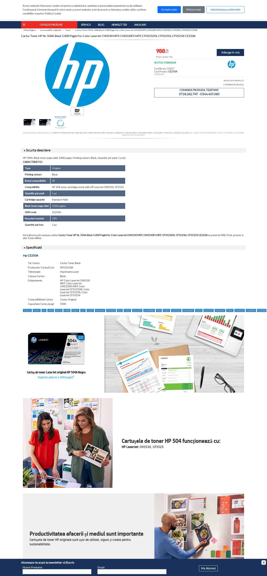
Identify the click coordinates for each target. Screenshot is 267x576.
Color (90, 310)
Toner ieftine (34, 238)
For (83, 310)
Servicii (86, 24)
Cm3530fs (149, 310)
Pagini (75, 310)
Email (100, 567)
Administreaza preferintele (225, 9)
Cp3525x (251, 310)
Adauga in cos (230, 52)
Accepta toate (169, 9)
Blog (101, 24)
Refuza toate (193, 9)
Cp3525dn (188, 310)
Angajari (140, 24)
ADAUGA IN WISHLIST (234, 80)
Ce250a (261, 310)
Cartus (27, 310)
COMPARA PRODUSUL (233, 84)
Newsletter (119, 24)
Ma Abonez (208, 568)
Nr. (44, 310)
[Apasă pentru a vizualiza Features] (77, 111)
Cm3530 (111, 310)
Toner (37, 310)
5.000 (67, 310)
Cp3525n (220, 310)
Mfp (120, 310)
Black (58, 310)
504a (50, 310)
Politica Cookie (53, 13)
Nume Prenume (32, 567)
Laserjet (100, 310)
